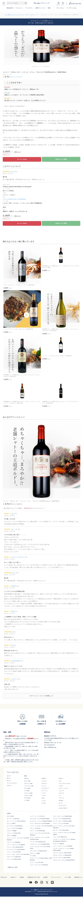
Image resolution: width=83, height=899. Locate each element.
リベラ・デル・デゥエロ (64, 783)
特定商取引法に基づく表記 (33, 877)
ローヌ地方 (26, 790)
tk (12, 632)
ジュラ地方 (26, 800)
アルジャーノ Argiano (35, 853)
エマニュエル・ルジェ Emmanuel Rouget (39, 818)
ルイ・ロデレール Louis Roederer (14, 825)
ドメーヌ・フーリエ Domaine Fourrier (62, 818)
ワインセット (19, 8)
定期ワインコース (40, 8)
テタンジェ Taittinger (12, 830)
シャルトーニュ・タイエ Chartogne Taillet (39, 844)
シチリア (44, 795)
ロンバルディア (45, 788)
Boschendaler (15, 660)
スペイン (61, 778)
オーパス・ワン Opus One (13, 818)
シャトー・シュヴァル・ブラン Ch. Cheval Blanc (41, 825)
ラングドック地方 (28, 793)
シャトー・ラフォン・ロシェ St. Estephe (62, 846)
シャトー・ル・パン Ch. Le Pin (37, 816)
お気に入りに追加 (61, 159)
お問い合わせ (4, 877)
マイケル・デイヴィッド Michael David (62, 855)
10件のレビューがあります (15, 76)
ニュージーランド (63, 808)
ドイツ (43, 798)
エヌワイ (14, 679)
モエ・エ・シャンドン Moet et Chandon (16, 821)
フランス (27, 14)
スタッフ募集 (68, 877)
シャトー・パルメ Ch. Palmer (14, 852)
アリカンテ (61, 793)
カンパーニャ (45, 790)
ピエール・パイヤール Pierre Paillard (61, 857)
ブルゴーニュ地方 (28, 783)
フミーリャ (61, 798)
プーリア (44, 793)
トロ (60, 795)
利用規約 (22, 877)
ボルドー (33, 14)
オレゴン (61, 803)
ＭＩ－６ (14, 529)
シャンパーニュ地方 (29, 785)
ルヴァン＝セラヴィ (17, 557)
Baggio (13, 586)
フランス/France (8, 199)
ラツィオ (44, 785)
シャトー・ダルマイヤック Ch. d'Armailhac (40, 823)
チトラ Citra (33, 855)
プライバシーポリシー (56, 877)
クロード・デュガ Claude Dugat (37, 830)
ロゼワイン (9, 785)
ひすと (12, 171)
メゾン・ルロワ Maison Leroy (60, 837)
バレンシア (61, 790)
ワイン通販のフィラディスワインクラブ (14, 14)
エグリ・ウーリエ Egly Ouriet (14, 856)
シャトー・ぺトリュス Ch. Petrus (61, 823)
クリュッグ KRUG (11, 823)
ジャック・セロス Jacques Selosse (15, 847)
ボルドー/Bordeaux (20, 199)
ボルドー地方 (27, 781)
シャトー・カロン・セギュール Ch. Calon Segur (18, 854)
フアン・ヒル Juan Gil (35, 828)
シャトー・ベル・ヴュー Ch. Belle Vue (39, 864)
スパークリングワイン (12, 783)
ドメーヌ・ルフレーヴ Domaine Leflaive (62, 821)
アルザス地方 (27, 798)
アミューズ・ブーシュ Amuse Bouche (16, 849)
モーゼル (44, 803)
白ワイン (9, 780)
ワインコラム (60, 8)
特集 (49, 8)
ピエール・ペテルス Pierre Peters (61, 830)
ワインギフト (29, 8)
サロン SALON (10, 816)
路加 (12, 611)
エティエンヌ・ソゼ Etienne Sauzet (38, 850)
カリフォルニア (62, 805)
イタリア (44, 778)
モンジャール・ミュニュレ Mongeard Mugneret (41, 821)
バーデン (44, 800)
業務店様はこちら (78, 877)
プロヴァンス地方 (28, 795)
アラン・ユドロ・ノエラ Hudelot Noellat (62, 816)
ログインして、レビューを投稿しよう (41, 695)
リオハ (60, 781)
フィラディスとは (71, 8)
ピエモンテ (44, 783)
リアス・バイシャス (63, 788)
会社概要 (45, 877)
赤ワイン (9, 778)
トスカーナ (44, 781)
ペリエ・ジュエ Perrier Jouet (13, 833)
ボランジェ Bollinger (11, 835)
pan (12, 513)
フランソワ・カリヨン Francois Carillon (62, 852)
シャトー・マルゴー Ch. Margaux (14, 828)
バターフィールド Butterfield (13, 842)
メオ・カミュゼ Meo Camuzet (14, 859)
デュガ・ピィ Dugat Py (58, 843)
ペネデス (61, 785)
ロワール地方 (27, 788)
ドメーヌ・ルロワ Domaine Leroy (38, 841)
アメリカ (61, 800)
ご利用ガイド (13, 877)
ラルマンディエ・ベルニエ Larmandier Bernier (64, 860)
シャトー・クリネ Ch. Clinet (36, 862)
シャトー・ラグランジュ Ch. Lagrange (16, 844)
